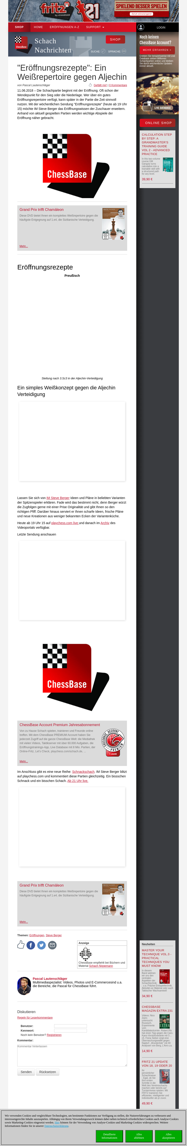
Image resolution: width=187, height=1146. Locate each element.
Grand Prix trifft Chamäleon (42, 210)
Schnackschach (83, 771)
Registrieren (54, 1035)
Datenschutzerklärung (56, 1126)
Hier (57, 1122)
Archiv (105, 523)
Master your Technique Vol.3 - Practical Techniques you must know (157, 958)
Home (38, 27)
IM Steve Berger (57, 498)
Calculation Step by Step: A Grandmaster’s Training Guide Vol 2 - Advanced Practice (157, 144)
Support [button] (95, 27)
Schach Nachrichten (53, 45)
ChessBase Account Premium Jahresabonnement (60, 725)
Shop (19, 27)
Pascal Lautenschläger (50, 978)
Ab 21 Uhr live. (77, 781)
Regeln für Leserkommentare (35, 1017)
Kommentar (25, 1040)
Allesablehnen (139, 1136)
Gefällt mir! (100, 85)
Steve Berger (54, 935)
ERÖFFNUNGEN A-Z (64, 27)
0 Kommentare (118, 85)
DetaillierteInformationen (109, 1136)
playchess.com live (65, 523)
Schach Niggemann (101, 966)
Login (161, 27)
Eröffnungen (36, 935)
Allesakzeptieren (168, 1136)
